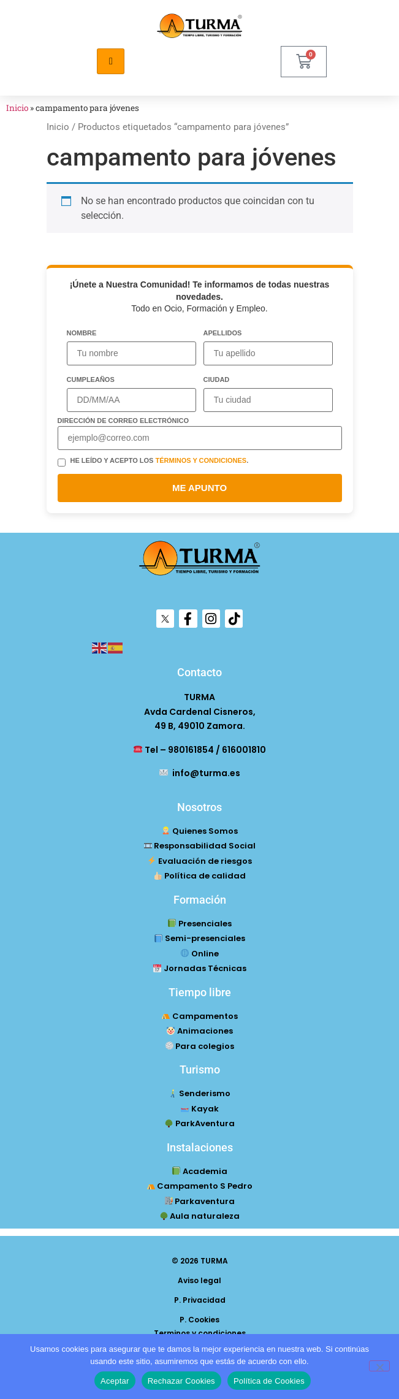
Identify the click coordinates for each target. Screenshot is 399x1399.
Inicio (17, 107)
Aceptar (115, 1381)
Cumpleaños (91, 379)
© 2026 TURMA (200, 1261)
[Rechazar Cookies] (379, 1365)
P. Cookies (199, 1319)
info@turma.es (199, 773)
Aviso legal (199, 1280)
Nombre (82, 333)
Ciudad (216, 379)
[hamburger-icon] (110, 61)
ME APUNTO (199, 487)
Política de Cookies (269, 1381)
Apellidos (222, 333)
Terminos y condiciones (200, 1333)
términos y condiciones (200, 460)
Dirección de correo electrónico (123, 420)
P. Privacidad (200, 1300)
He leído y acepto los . (159, 460)
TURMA (199, 697)
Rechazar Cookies (181, 1381)
